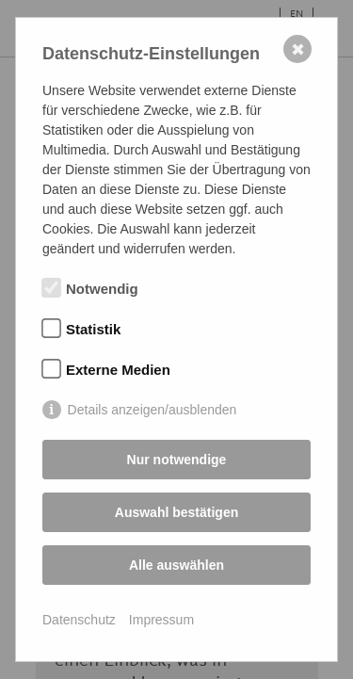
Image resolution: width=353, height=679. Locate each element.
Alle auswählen (176, 565)
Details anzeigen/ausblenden (152, 409)
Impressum (161, 619)
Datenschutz (79, 619)
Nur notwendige (177, 459)
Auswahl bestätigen (176, 512)
